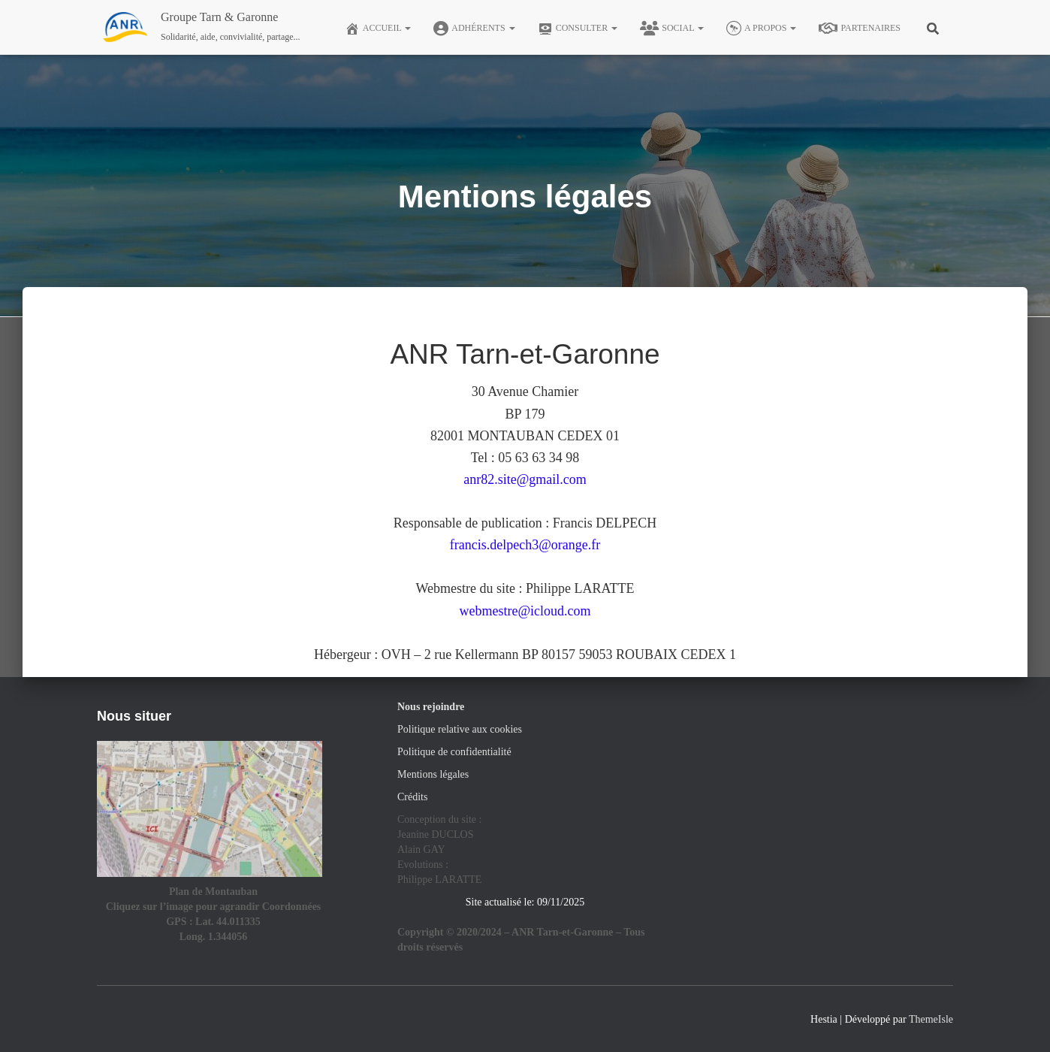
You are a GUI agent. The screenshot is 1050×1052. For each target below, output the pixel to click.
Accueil (378, 28)
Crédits (412, 797)
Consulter (578, 28)
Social (672, 28)
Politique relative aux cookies (459, 729)
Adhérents (473, 28)
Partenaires (860, 28)
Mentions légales (433, 774)
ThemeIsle (931, 1019)
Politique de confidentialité (454, 751)
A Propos (761, 28)
